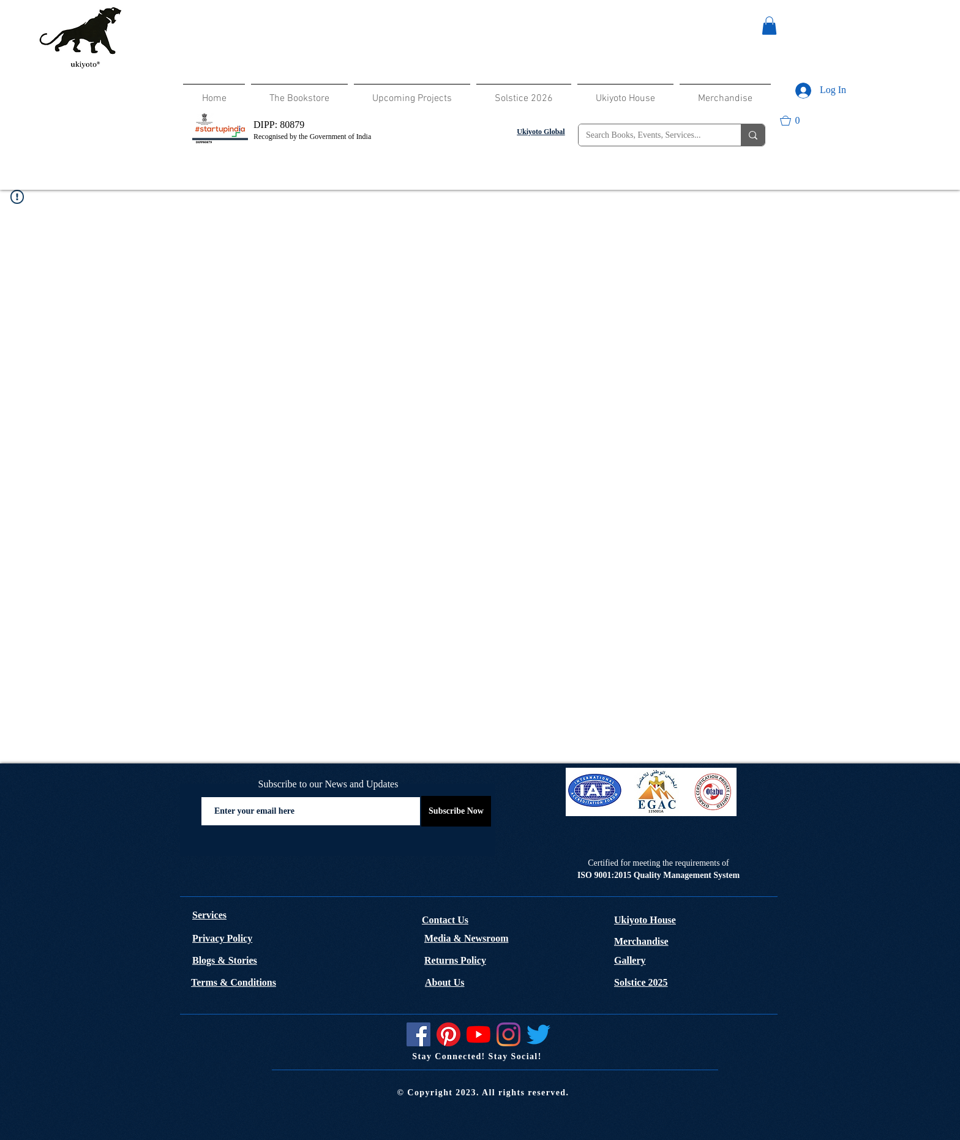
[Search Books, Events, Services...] (650, 135)
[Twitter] (538, 1034)
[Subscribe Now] (456, 811)
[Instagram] (508, 1034)
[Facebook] (418, 1034)
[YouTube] (478, 1034)
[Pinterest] (448, 1034)
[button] (769, 26)
